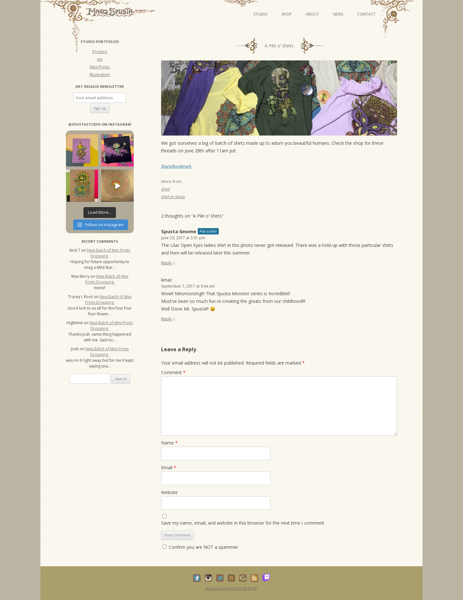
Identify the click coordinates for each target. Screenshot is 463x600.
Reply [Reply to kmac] (166, 319)
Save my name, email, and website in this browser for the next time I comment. (243, 523)
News (338, 14)
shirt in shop (173, 196)
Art (100, 59)
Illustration (99, 74)
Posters (99, 51)
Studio (260, 14)
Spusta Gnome (178, 231)
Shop (286, 14)
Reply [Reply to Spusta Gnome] (166, 263)
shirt (165, 189)
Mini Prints (100, 67)
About (312, 14)
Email (168, 467)
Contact (366, 14)
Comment (173, 372)
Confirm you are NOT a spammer (200, 547)
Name (169, 443)
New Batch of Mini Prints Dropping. (108, 253)
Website (169, 492)
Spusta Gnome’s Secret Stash (231, 588)
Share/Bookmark (176, 166)
